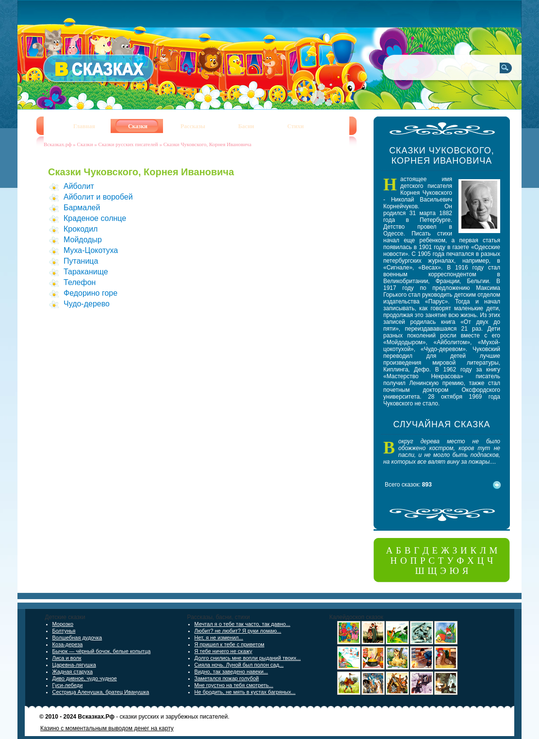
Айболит (79, 186)
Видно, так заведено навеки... (231, 671)
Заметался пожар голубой (227, 678)
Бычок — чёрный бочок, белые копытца (101, 651)
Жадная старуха (72, 671)
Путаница (81, 261)
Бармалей (82, 207)
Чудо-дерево (87, 304)
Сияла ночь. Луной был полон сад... (239, 665)
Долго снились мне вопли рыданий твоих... (248, 658)
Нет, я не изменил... (219, 637)
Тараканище (86, 272)
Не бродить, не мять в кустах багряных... (245, 692)
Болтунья (64, 631)
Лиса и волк (67, 658)
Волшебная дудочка (77, 637)
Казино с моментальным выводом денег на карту (107, 728)
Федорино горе (90, 293)
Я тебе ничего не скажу (223, 651)
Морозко (63, 624)
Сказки (85, 144)
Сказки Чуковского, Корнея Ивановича (207, 144)
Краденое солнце (95, 218)
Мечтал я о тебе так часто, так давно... (243, 624)
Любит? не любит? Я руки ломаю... (238, 631)
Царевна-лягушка (74, 665)
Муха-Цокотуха (91, 250)
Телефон (80, 282)
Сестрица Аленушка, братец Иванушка (100, 692)
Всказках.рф (58, 144)
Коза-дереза (67, 644)
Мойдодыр (83, 239)
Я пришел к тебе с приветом (229, 644)
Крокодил (81, 229)
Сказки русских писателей (128, 144)
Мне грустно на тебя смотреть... (234, 685)
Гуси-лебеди (67, 685)
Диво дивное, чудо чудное (84, 678)
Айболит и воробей (98, 197)
